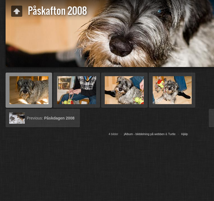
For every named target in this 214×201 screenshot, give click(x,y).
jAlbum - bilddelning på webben (144, 134)
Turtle (171, 134)
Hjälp (184, 134)
